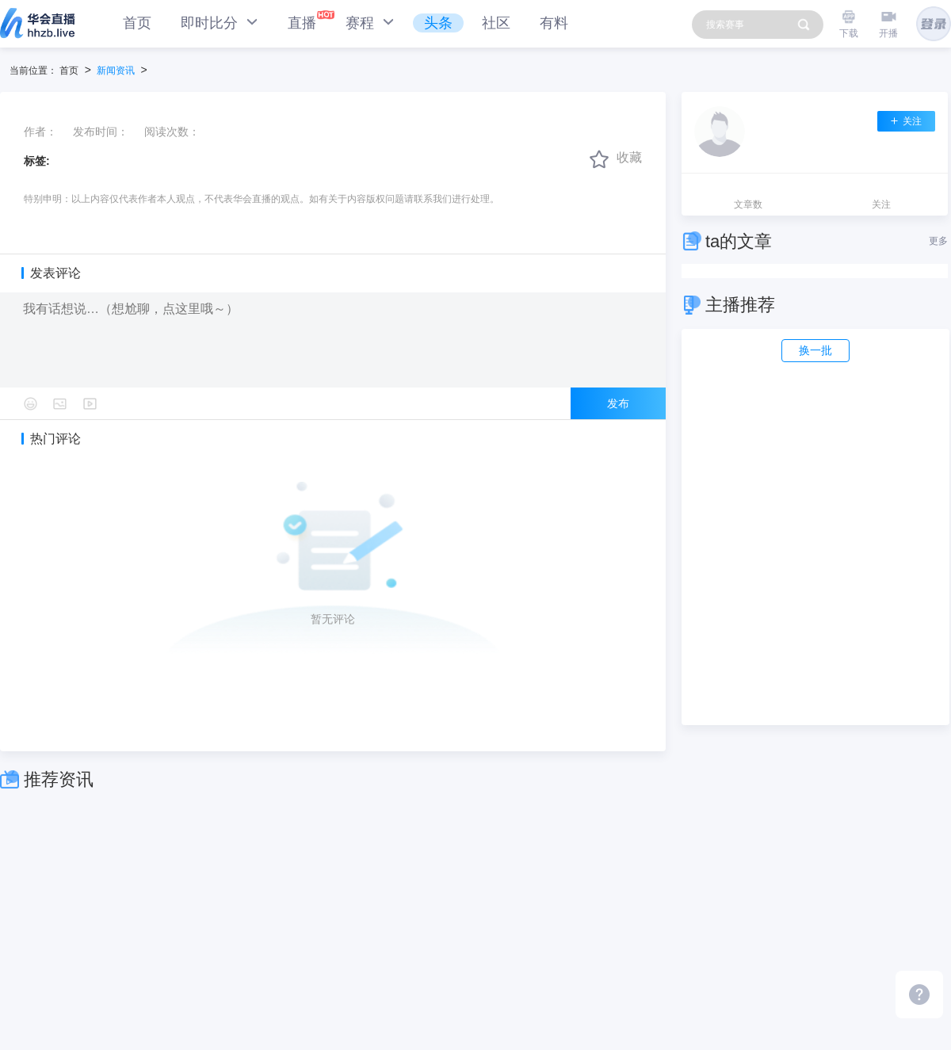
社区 (496, 23)
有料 (554, 23)
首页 (137, 23)
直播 (302, 23)
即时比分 (220, 22)
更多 (938, 240)
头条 (438, 23)
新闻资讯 (116, 70)
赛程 (370, 22)
